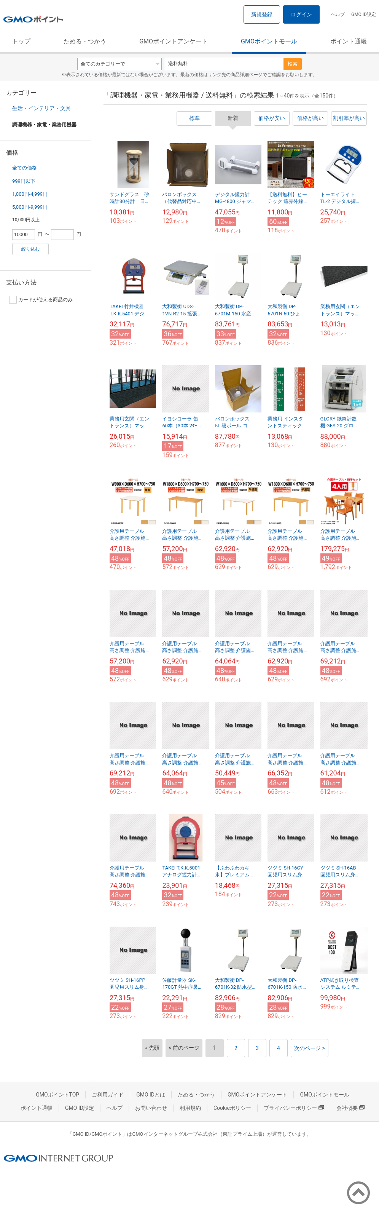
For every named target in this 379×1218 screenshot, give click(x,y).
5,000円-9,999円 (30, 207)
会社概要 (350, 1108)
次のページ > (309, 1048)
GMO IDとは (150, 1095)
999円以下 (23, 181)
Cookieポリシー (232, 1108)
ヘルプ (338, 14)
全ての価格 (24, 168)
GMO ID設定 (363, 14)
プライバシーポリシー (294, 1108)
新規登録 (261, 14)
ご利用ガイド (108, 1095)
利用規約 (190, 1108)
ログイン (301, 14)
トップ (21, 41)
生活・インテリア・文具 (41, 108)
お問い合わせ (151, 1108)
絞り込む (30, 249)
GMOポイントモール (269, 41)
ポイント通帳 (348, 41)
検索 (293, 64)
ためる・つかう (85, 41)
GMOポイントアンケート (173, 41)
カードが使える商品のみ (41, 300)
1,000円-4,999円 (30, 194)
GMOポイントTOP (57, 1095)
